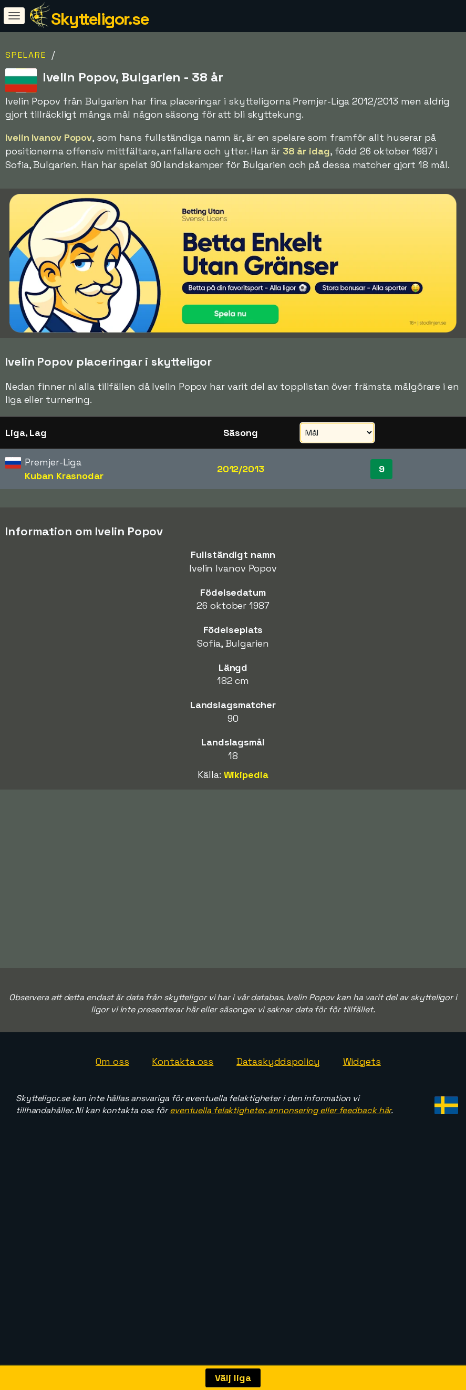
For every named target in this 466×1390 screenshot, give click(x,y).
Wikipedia (246, 775)
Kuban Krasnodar (64, 476)
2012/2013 (240, 469)
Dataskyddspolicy (277, 1109)
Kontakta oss (182, 1109)
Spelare (25, 54)
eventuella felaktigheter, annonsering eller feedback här (280, 1157)
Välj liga (233, 1378)
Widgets (362, 1109)
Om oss (112, 1109)
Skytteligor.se (100, 18)
